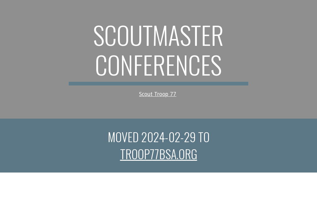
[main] (158, 59)
